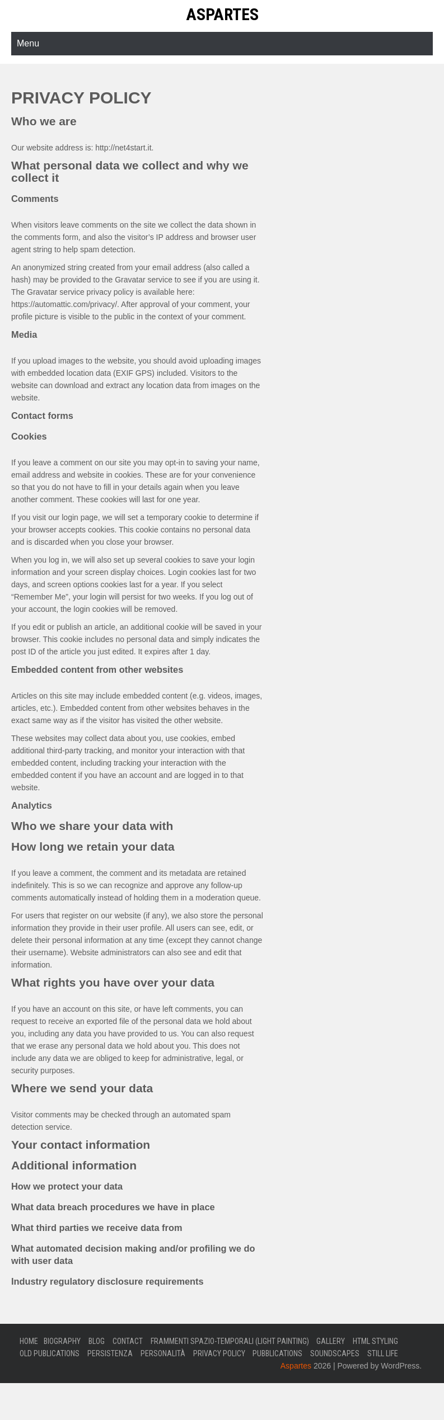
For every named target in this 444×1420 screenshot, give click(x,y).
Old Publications (50, 1353)
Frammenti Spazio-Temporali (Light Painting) (230, 1341)
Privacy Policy (219, 1353)
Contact (128, 1341)
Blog (96, 1341)
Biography (62, 1341)
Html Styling (375, 1341)
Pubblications (277, 1353)
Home (29, 1341)
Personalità (163, 1353)
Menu (28, 43)
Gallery (330, 1341)
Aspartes (222, 14)
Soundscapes (334, 1353)
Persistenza (110, 1353)
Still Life (382, 1353)
